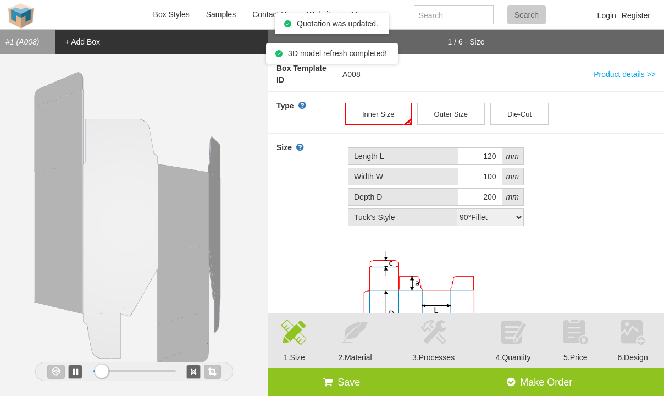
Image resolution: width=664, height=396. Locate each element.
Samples (221, 14)
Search (526, 14)
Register (636, 15)
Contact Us (271, 14)
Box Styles (171, 14)
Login (606, 15)
